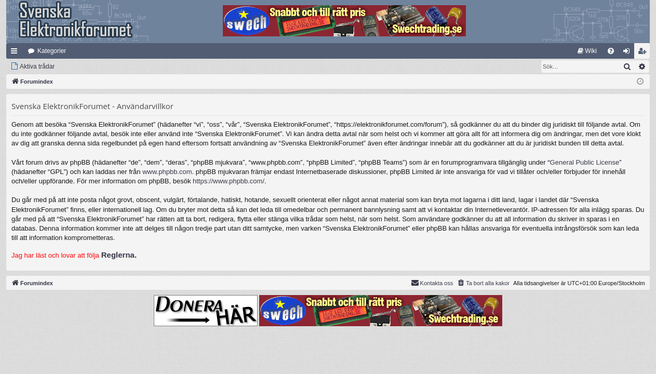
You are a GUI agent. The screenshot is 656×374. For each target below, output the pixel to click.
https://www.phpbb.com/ (228, 181)
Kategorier (51, 51)
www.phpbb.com (167, 172)
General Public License (585, 162)
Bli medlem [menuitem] (644, 53)
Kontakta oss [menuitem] (432, 282)
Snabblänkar (16, 53)
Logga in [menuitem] (628, 53)
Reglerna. (119, 254)
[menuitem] (587, 51)
